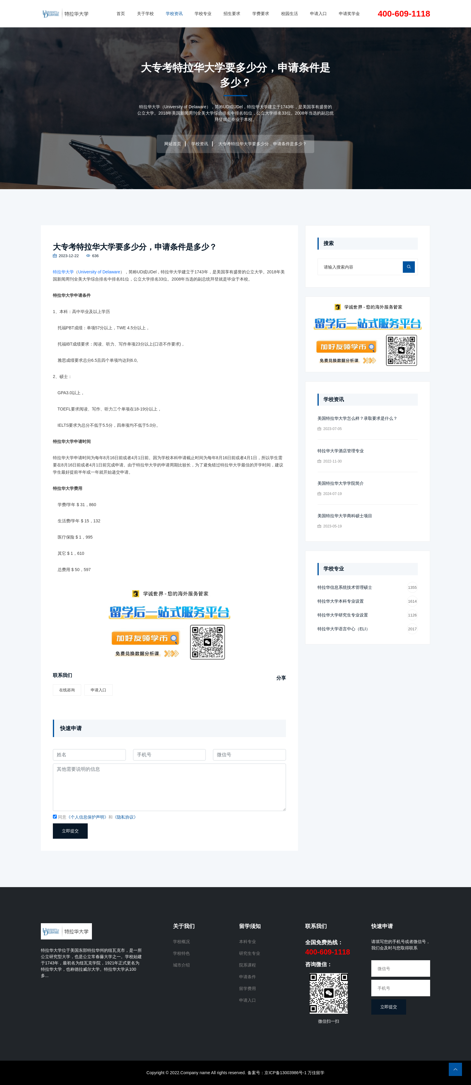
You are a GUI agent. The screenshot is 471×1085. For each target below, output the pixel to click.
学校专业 (203, 13)
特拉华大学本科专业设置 (368, 601)
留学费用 (247, 988)
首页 (121, 13)
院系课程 (247, 965)
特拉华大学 (63, 272)
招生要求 (231, 13)
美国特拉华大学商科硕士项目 (345, 515)
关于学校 (145, 13)
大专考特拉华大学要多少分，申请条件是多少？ (138, 246)
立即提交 (70, 831)
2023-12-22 (66, 256)
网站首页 (172, 143)
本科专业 (247, 941)
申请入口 (318, 13)
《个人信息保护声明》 (87, 817)
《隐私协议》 (125, 817)
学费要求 (260, 13)
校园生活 (289, 13)
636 (92, 256)
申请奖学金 (349, 13)
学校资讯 (174, 13)
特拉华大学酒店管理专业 (341, 450)
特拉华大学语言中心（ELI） (368, 629)
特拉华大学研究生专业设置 (368, 615)
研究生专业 (249, 953)
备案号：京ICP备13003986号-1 (277, 1072)
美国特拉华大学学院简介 (341, 483)
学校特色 (181, 953)
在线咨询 (67, 690)
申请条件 (247, 977)
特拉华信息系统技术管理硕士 (368, 587)
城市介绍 (181, 965)
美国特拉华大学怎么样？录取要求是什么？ (357, 418)
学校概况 (181, 941)
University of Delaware (99, 272)
